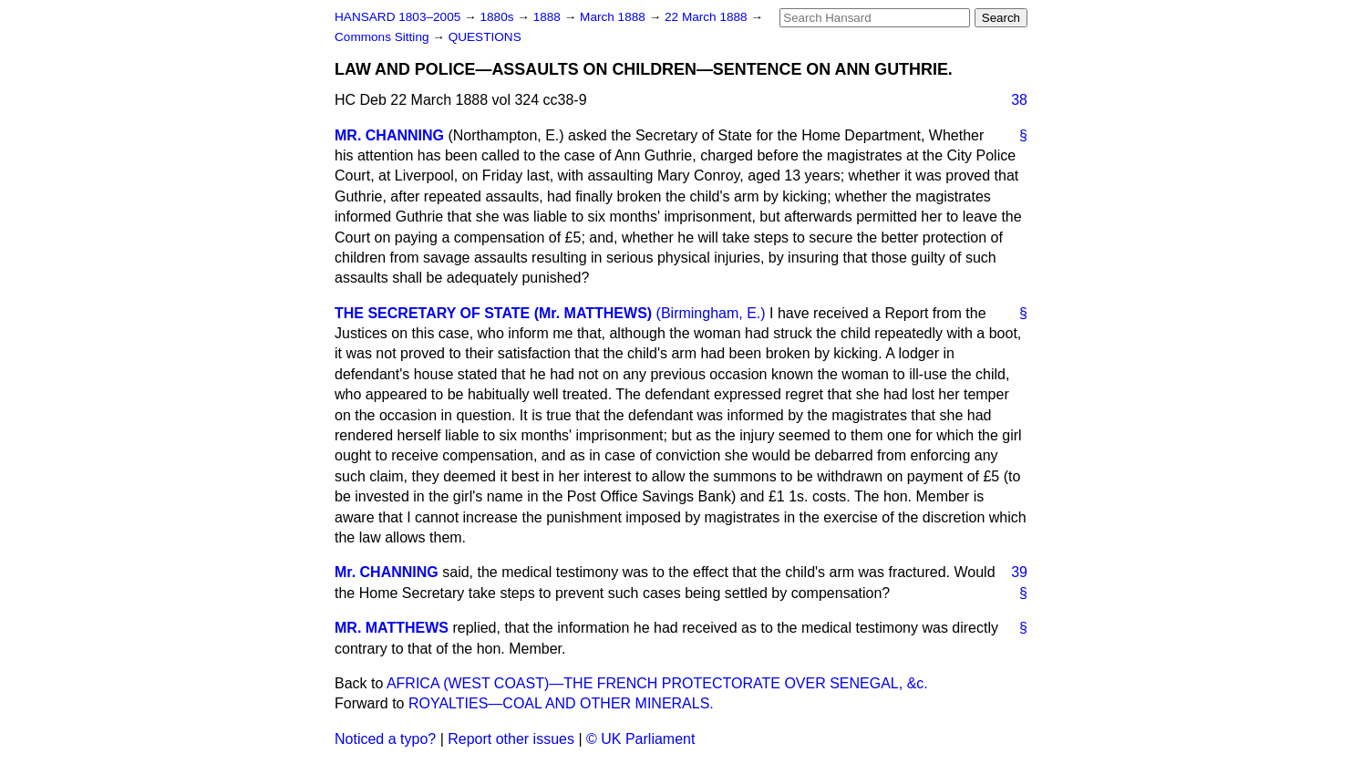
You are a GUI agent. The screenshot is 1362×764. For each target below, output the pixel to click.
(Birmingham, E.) (711, 313)
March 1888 (614, 17)
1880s (498, 17)
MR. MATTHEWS (392, 627)
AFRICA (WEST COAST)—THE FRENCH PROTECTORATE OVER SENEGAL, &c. (657, 683)
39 (1019, 572)
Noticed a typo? (385, 739)
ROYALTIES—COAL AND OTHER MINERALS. (561, 703)
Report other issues (511, 739)
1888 (548, 17)
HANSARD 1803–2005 (397, 17)
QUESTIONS (485, 37)
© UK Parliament (640, 739)
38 (1019, 100)
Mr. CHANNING (387, 572)
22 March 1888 (707, 17)
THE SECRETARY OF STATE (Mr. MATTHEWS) (493, 313)
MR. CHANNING (389, 135)
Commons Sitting (383, 37)
